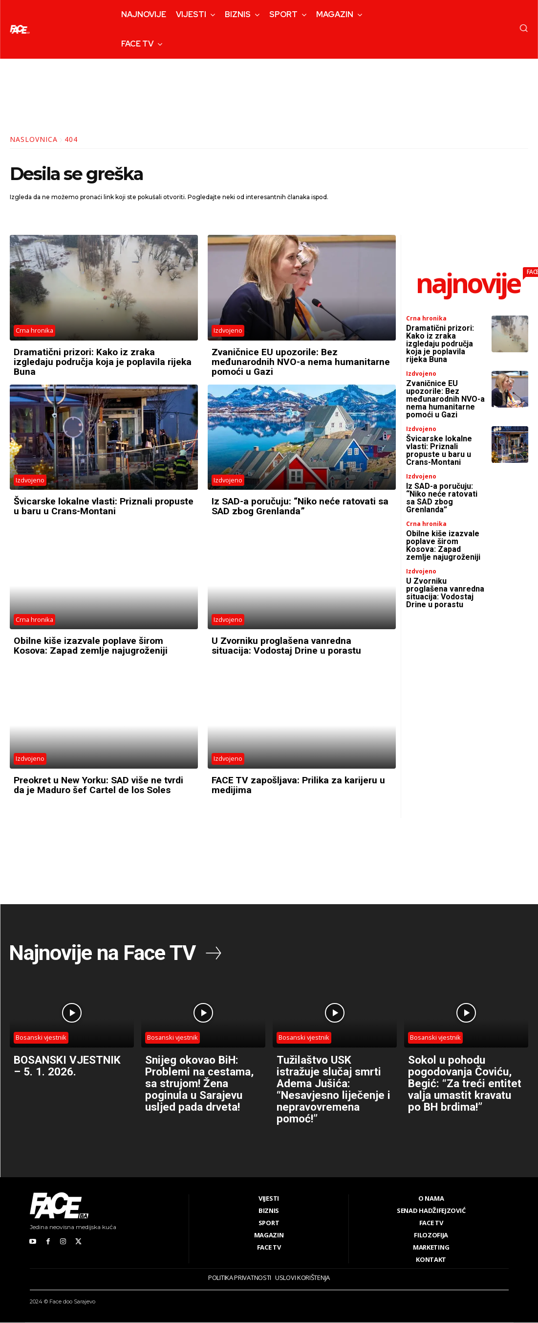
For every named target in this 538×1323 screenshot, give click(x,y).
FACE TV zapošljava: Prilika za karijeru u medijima (301, 784)
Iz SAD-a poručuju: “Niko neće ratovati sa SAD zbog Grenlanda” (297, 506)
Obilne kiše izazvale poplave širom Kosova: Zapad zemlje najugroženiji (93, 645)
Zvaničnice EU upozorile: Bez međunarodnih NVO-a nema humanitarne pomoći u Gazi (276, 361)
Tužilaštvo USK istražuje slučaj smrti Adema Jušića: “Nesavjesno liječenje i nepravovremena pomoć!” (334, 1089)
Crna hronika (35, 330)
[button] (523, 27)
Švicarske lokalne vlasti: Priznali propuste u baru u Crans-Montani (87, 506)
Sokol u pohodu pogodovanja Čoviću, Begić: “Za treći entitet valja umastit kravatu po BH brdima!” (464, 1089)
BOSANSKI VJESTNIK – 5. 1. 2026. (60, 1071)
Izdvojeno (228, 330)
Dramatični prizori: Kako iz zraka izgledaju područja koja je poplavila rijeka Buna (92, 361)
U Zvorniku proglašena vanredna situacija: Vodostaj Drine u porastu (289, 645)
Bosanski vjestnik (41, 1037)
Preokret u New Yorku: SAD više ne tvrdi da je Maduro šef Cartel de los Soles (104, 784)
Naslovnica (34, 139)
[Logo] (19, 29)
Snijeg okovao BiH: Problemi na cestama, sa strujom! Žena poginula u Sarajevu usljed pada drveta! (202, 1083)
